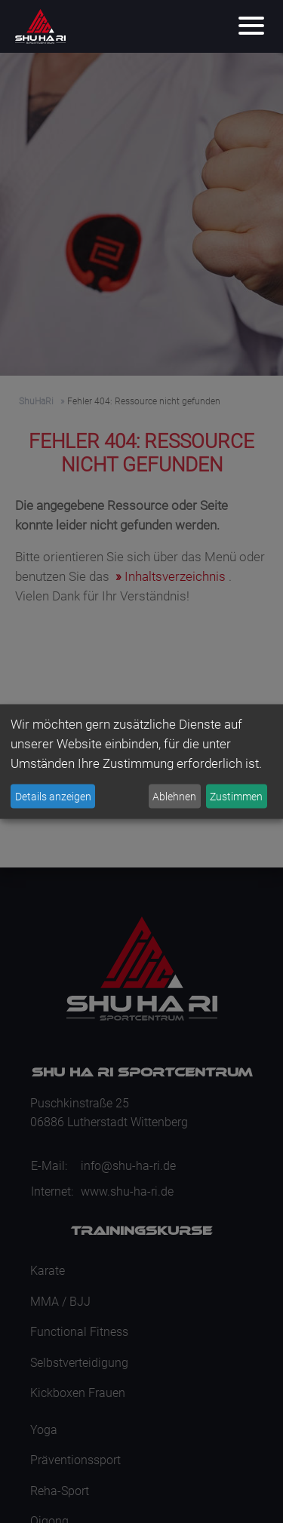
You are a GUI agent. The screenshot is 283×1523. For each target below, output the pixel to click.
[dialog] (141, 761)
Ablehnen (174, 796)
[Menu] (251, 26)
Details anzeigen (53, 796)
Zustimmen (236, 796)
